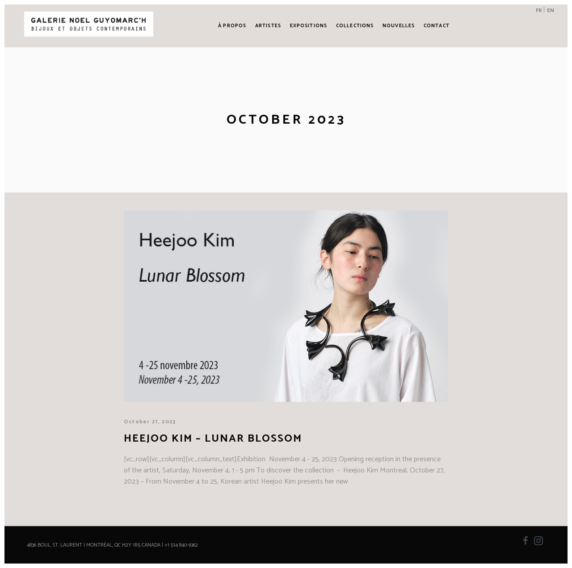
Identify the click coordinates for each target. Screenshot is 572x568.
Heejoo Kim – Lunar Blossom (213, 438)
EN (550, 10)
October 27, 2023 (150, 422)
